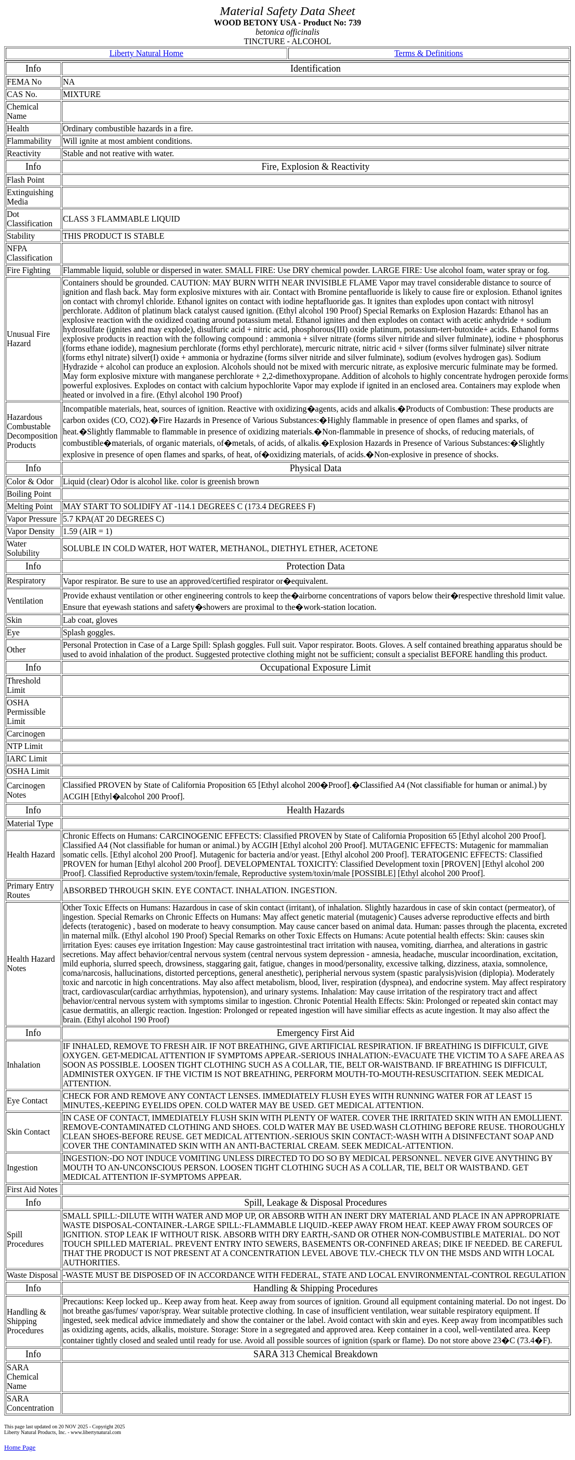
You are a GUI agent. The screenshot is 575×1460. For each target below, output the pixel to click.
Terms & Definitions (428, 53)
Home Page (19, 1447)
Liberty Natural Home (146, 53)
